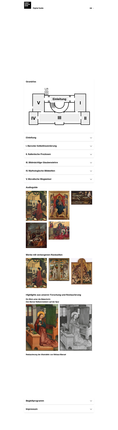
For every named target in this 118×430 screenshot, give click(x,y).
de (92, 8)
